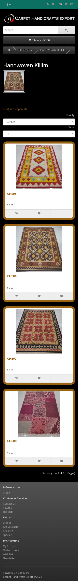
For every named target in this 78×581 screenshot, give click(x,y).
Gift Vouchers (10, 527)
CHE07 (12, 358)
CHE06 (12, 276)
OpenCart (23, 572)
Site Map (8, 512)
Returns (7, 507)
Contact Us (9, 503)
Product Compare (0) (15, 109)
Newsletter (9, 558)
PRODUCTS (25, 50)
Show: (71, 127)
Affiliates (8, 531)
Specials (7, 535)
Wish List (8, 554)
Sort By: (70, 115)
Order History (11, 550)
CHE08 (12, 441)
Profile (7, 492)
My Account (9, 546)
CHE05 (12, 193)
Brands (7, 522)
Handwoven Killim (52, 50)
